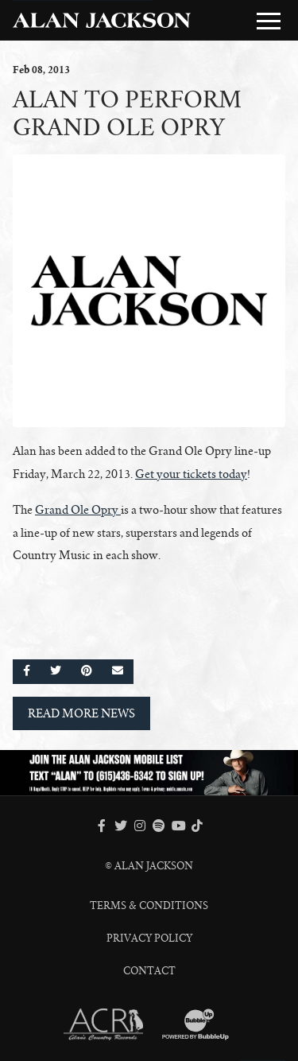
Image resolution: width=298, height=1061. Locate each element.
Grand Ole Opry (76, 509)
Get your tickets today (191, 474)
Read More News (81, 713)
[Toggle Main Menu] (268, 20)
